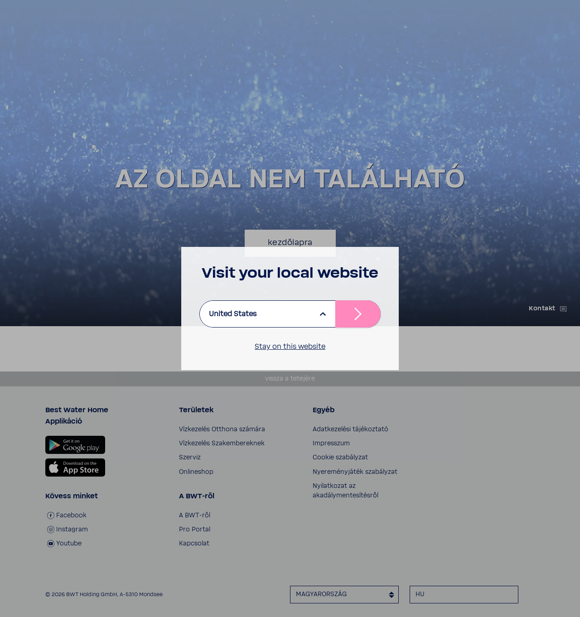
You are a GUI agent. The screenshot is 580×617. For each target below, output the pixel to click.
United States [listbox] (232, 314)
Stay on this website (290, 346)
